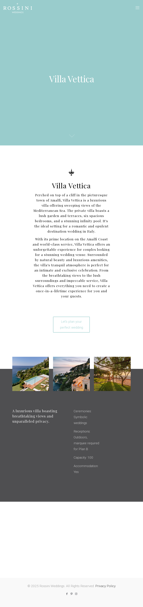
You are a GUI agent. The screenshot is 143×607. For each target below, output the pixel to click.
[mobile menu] (137, 8)
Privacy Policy (105, 586)
